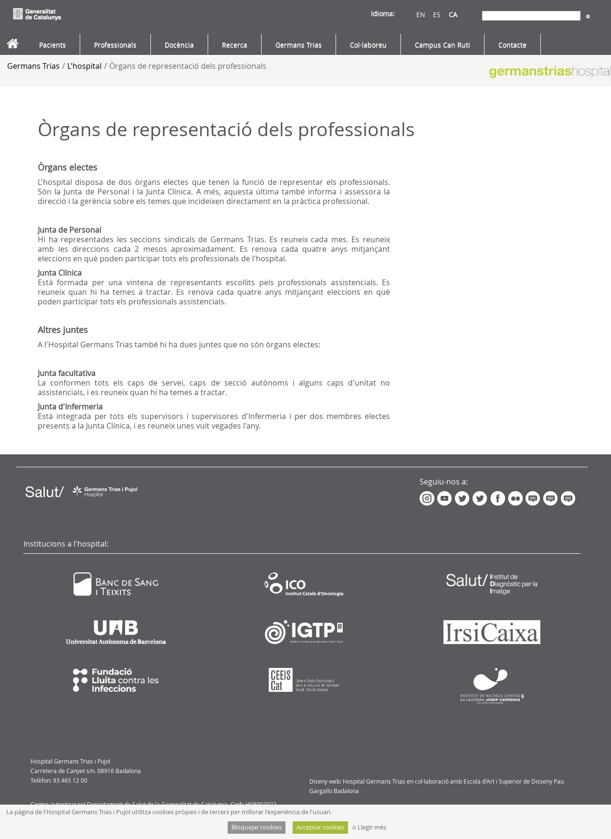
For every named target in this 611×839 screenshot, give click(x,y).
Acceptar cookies (320, 827)
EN (420, 14)
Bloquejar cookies (257, 827)
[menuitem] (52, 45)
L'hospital (84, 66)
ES (437, 14)
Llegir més (372, 827)
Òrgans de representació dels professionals (187, 66)
